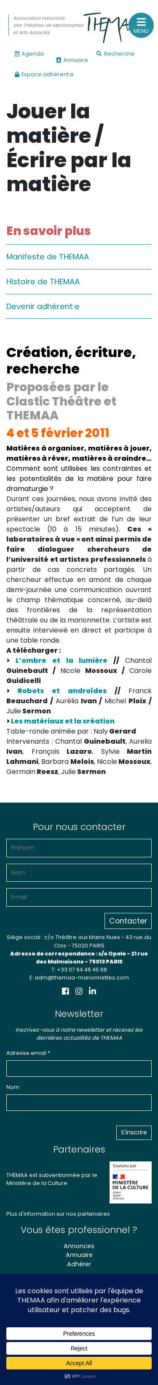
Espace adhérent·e (44, 74)
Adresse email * (28, 1053)
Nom (12, 1087)
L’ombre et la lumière (62, 660)
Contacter (128, 921)
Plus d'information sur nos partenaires (58, 1213)
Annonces (79, 1246)
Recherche (115, 53)
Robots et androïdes (62, 691)
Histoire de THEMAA (43, 281)
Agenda (29, 53)
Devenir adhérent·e (43, 306)
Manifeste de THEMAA (47, 256)
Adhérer (79, 1264)
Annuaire (72, 60)
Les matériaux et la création (63, 721)
